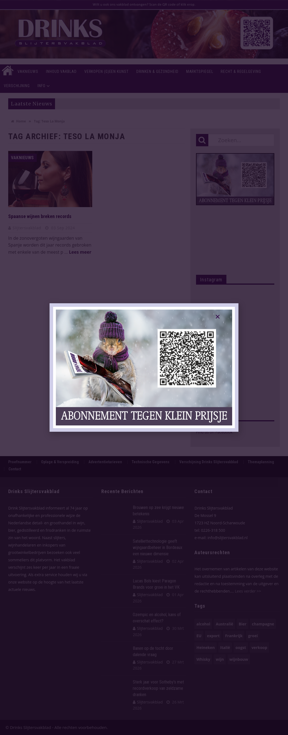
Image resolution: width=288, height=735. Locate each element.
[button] (217, 316)
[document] (144, 367)
